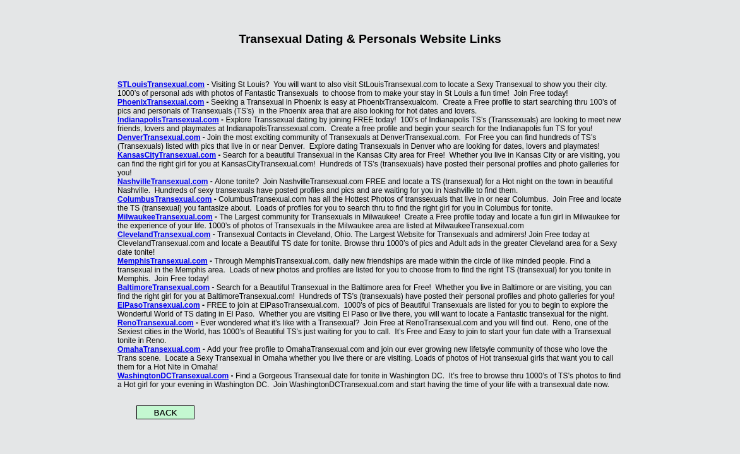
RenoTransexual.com (155, 322)
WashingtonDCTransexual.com (173, 375)
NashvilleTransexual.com (162, 181)
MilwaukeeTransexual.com (165, 216)
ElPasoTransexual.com (158, 305)
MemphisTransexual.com (162, 261)
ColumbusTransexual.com (164, 199)
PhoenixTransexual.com (160, 102)
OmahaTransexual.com (158, 349)
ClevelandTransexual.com (163, 234)
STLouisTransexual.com (161, 84)
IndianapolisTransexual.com (168, 119)
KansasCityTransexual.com (166, 155)
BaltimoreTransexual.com (163, 287)
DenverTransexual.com (158, 137)
